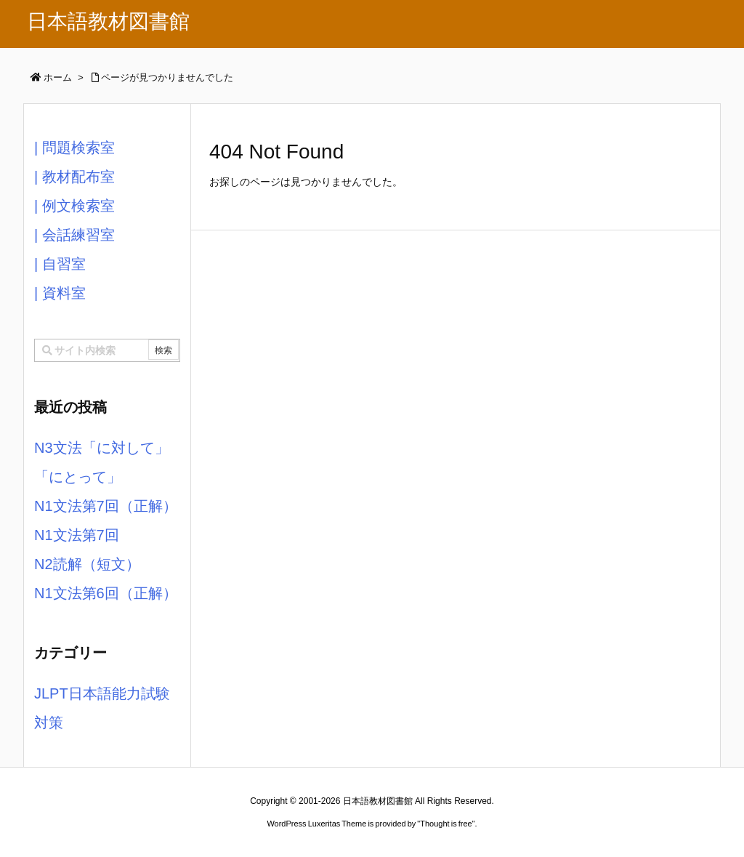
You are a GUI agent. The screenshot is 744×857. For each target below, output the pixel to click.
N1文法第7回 (76, 535)
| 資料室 (60, 293)
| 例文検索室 (74, 206)
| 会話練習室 (74, 235)
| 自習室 (60, 264)
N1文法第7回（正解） (105, 506)
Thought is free (446, 823)
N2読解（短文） (87, 564)
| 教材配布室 (74, 177)
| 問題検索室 (74, 148)
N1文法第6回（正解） (105, 593)
